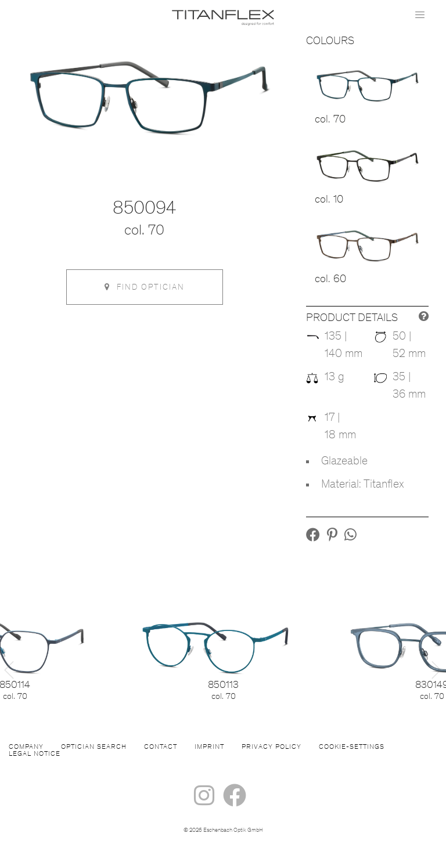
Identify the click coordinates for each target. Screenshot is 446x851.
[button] (313, 537)
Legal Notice (34, 754)
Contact (160, 747)
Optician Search (94, 747)
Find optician (145, 287)
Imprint (209, 747)
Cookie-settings (351, 747)
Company (26, 747)
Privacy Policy (271, 747)
